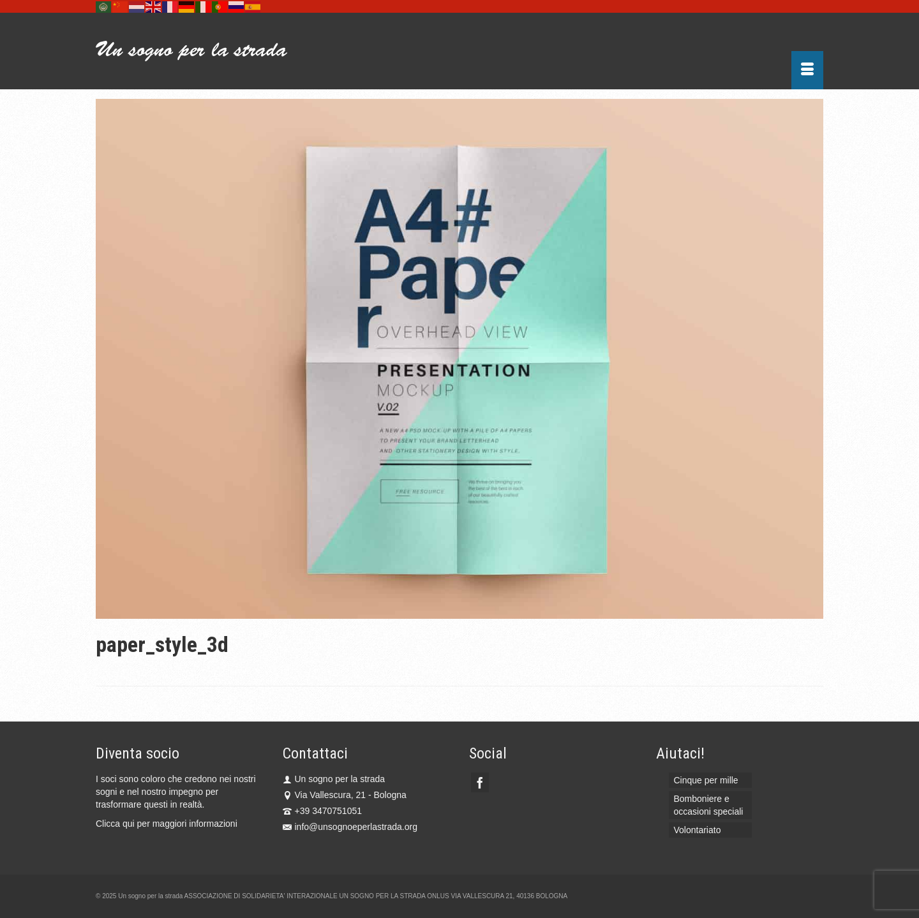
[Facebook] (480, 782)
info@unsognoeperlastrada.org (350, 827)
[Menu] (807, 70)
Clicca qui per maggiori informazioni (166, 823)
